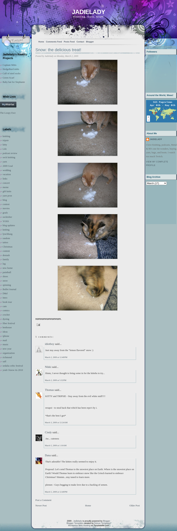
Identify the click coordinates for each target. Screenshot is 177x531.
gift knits (7, 191)
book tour (7, 302)
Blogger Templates (75, 523)
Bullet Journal (9, 289)
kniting (6, 229)
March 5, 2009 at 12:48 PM (56, 492)
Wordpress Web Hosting (79, 525)
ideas (5, 331)
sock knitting (9, 157)
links (5, 178)
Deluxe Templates (102, 523)
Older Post (134, 505)
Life (5, 148)
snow (5, 280)
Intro (5, 297)
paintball (7, 272)
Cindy (48, 432)
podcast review (10, 153)
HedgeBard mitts (11, 69)
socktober (7, 217)
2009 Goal (8, 165)
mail (5, 340)
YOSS (6, 221)
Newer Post (41, 505)
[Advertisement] (157, 204)
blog (5, 199)
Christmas (7, 246)
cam (5, 306)
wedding (7, 170)
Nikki (48, 366)
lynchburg (7, 234)
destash (6, 255)
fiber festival (9, 323)
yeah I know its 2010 (13, 370)
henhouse (7, 327)
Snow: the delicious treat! (58, 49)
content (6, 251)
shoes (5, 276)
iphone (6, 336)
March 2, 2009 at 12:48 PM (56, 357)
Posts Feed (69, 42)
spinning (7, 285)
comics (6, 310)
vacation (7, 174)
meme (6, 187)
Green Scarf (8, 77)
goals (5, 212)
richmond (7, 357)
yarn (5, 161)
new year (7, 348)
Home (41, 42)
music (5, 344)
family (6, 259)
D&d (5, 293)
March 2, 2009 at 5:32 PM (55, 380)
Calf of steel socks (11, 73)
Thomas (49, 389)
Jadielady (88, 11)
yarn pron (7, 195)
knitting (6, 136)
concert (6, 182)
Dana (48, 455)
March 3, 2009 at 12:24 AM (56, 422)
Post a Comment (43, 500)
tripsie (6, 140)
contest (6, 204)
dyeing (6, 319)
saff (4, 361)
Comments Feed (54, 42)
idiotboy (49, 343)
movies (6, 208)
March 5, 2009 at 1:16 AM (56, 445)
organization (9, 353)
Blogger (90, 42)
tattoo (5, 242)
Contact (80, 42)
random (6, 238)
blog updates (9, 225)
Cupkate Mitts (9, 65)
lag (4, 263)
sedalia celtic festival (13, 365)
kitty (5, 144)
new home (8, 268)
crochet (6, 314)
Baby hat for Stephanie (14, 82)
